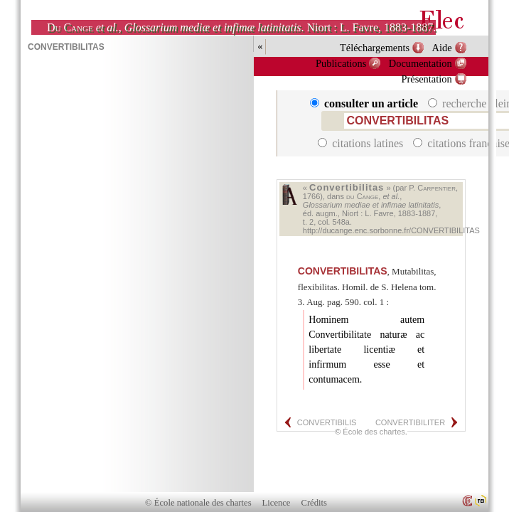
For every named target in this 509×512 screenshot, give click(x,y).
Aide (442, 47)
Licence (276, 503)
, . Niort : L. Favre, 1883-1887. (241, 27)
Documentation (420, 63)
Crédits (314, 503)
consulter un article (365, 103)
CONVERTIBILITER (410, 422)
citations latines (362, 143)
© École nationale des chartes (198, 503)
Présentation (426, 79)
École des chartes (373, 431)
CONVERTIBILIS (327, 422)
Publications (341, 63)
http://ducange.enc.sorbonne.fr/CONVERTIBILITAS (391, 230)
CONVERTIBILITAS (342, 271)
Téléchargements (374, 47)
